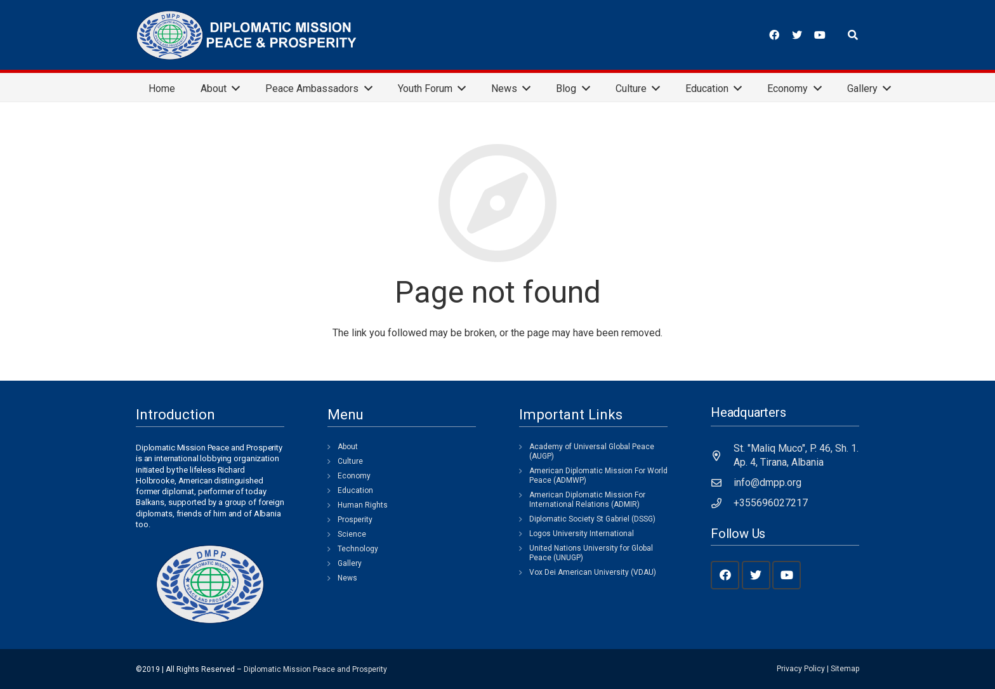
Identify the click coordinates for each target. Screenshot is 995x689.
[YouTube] (820, 35)
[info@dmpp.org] (722, 483)
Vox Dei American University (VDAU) (592, 572)
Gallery (350, 563)
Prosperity (355, 519)
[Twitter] (797, 35)
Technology (358, 548)
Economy (354, 475)
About (348, 446)
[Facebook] (774, 35)
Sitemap (845, 668)
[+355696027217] (722, 503)
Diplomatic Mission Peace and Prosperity (315, 669)
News (347, 578)
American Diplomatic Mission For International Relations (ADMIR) (587, 499)
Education (355, 490)
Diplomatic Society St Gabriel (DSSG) (592, 519)
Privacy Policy (801, 668)
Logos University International (581, 533)
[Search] (853, 35)
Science (352, 534)
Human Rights (363, 505)
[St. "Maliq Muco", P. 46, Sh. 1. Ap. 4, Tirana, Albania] (722, 455)
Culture (350, 461)
